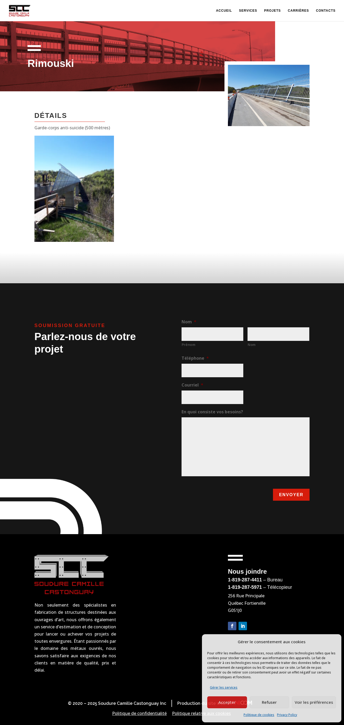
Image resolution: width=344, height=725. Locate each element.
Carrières (298, 10)
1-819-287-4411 (245, 579)
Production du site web (201, 703)
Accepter (227, 702)
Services (248, 10)
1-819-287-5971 (245, 587)
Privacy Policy (287, 715)
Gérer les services (223, 687)
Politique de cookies (259, 715)
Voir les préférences (314, 702)
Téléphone (195, 358)
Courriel (192, 385)
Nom (189, 322)
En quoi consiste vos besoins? (212, 412)
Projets (272, 10)
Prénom (189, 344)
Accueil (224, 10)
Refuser (269, 702)
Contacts (326, 10)
